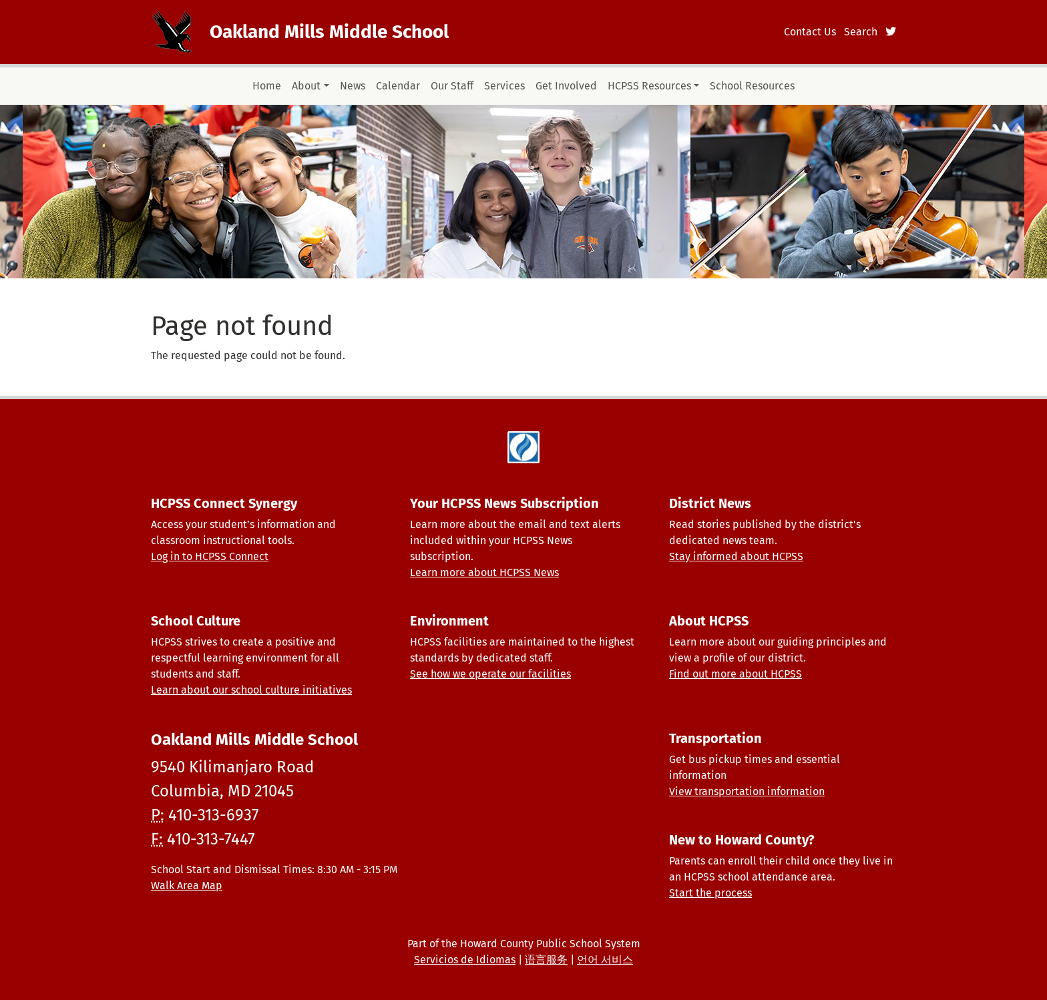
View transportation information (747, 791)
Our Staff (452, 85)
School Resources (752, 85)
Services (504, 85)
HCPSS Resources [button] (649, 85)
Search (860, 31)
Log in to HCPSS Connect (209, 556)
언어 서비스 (605, 959)
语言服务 (546, 959)
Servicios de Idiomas (464, 959)
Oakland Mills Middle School (329, 32)
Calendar (398, 85)
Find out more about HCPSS (735, 674)
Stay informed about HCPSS (736, 556)
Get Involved (566, 85)
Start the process (710, 893)
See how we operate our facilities (490, 674)
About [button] (306, 85)
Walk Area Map (186, 885)
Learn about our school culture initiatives (251, 690)
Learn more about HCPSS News (484, 572)
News (352, 85)
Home (266, 85)
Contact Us (810, 31)
